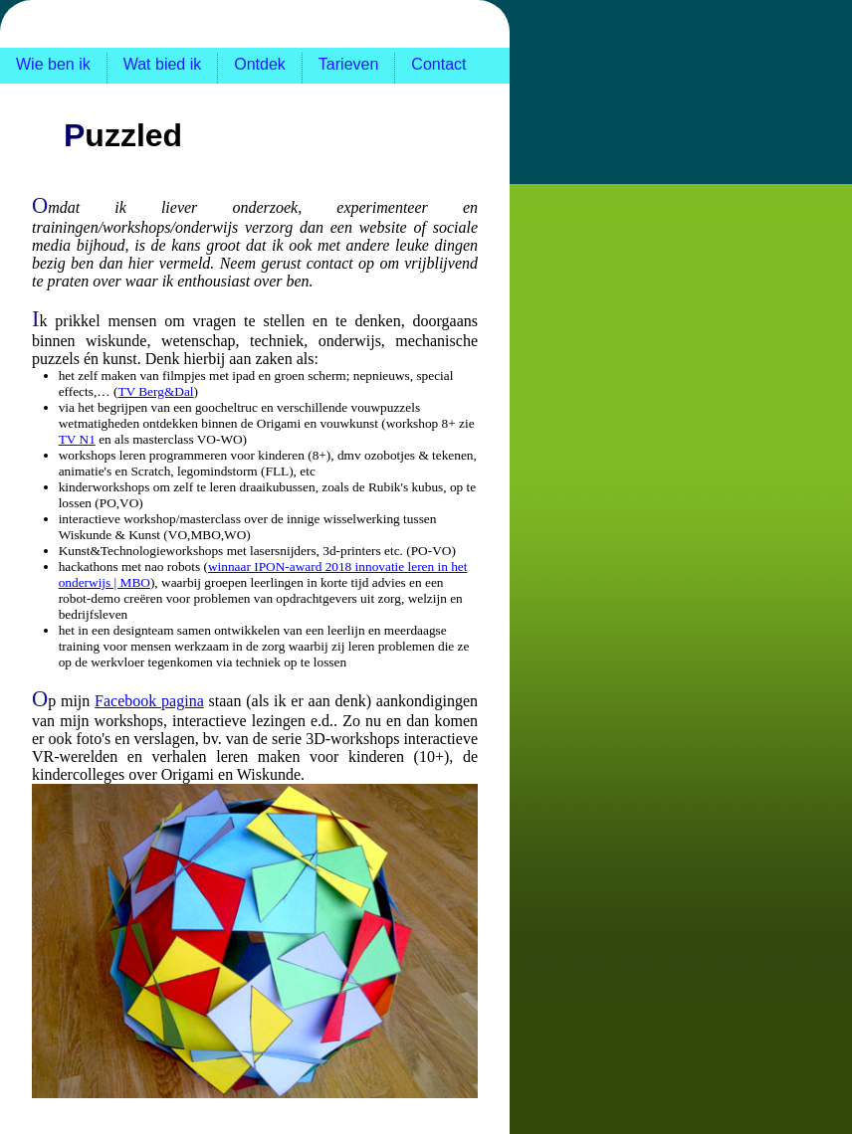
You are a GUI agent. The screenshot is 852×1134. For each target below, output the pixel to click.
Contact (438, 64)
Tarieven (348, 64)
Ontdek (260, 64)
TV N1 (77, 439)
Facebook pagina (149, 700)
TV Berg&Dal (155, 391)
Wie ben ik (53, 64)
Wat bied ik (162, 64)
